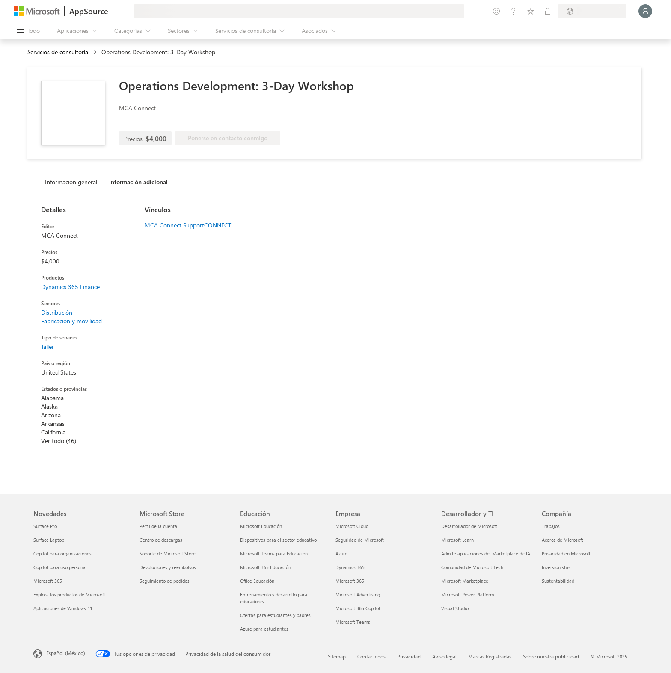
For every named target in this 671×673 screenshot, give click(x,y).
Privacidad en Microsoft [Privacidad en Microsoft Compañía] (566, 553)
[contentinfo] (95, 52)
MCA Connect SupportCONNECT (188, 225)
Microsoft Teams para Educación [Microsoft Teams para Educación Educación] (274, 553)
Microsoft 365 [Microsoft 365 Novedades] (47, 581)
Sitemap (337, 656)
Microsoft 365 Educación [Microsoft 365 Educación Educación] (265, 567)
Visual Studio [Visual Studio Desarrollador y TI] (455, 608)
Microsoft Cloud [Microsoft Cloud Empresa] (352, 526)
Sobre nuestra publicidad (551, 656)
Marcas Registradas (489, 656)
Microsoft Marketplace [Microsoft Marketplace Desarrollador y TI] (464, 581)
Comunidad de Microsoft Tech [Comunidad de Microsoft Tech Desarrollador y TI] (472, 567)
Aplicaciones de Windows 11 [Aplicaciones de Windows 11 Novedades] (62, 608)
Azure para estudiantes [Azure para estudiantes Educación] (264, 629)
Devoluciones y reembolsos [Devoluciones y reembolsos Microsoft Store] (168, 567)
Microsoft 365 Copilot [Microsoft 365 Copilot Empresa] (358, 608)
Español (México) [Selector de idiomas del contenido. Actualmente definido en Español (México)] (65, 652)
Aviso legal (444, 656)
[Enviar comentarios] (496, 11)
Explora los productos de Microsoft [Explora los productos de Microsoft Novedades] (69, 594)
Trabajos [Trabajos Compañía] (551, 526)
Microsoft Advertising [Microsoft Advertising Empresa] (358, 594)
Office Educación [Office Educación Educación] (257, 581)
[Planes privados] (548, 11)
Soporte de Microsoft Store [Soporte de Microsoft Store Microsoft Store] (168, 553)
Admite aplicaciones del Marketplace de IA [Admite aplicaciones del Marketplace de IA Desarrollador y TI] (485, 553)
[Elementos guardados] (530, 11)
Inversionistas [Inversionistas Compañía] (556, 567)
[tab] (73, 181)
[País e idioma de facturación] (592, 11)
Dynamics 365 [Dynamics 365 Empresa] (350, 567)
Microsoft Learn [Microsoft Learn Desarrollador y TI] (457, 540)
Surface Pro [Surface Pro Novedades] (45, 526)
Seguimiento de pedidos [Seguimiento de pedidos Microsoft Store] (165, 581)
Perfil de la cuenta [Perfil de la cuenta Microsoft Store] (158, 526)
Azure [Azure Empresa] (341, 553)
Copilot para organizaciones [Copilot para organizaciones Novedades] (62, 553)
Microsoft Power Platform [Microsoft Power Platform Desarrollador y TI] (467, 594)
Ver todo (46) (58, 441)
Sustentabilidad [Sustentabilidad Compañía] (558, 581)
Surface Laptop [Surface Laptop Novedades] (48, 540)
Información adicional (138, 182)
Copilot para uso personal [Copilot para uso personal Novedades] (60, 567)
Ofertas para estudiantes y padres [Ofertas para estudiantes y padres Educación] (275, 615)
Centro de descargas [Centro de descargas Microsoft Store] (161, 540)
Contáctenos (371, 656)
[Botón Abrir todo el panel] (28, 30)
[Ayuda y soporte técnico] (513, 11)
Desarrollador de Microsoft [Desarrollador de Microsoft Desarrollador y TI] (469, 526)
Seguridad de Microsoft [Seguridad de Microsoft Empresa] (360, 540)
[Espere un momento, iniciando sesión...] (645, 11)
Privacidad (409, 656)
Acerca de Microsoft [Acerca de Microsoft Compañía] (562, 540)
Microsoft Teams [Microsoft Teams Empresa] (353, 622)
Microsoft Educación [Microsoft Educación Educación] (261, 526)
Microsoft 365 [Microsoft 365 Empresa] (350, 581)
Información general (71, 182)
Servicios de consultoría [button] (57, 52)
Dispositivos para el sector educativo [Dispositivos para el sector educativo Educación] (278, 540)
